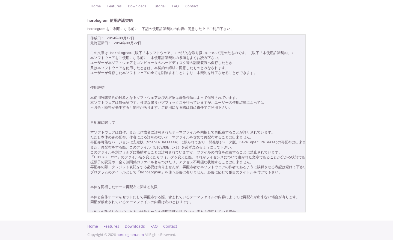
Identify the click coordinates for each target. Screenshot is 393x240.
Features (114, 6)
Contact (191, 6)
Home (96, 6)
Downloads (137, 6)
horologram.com (130, 234)
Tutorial (159, 6)
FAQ (175, 6)
